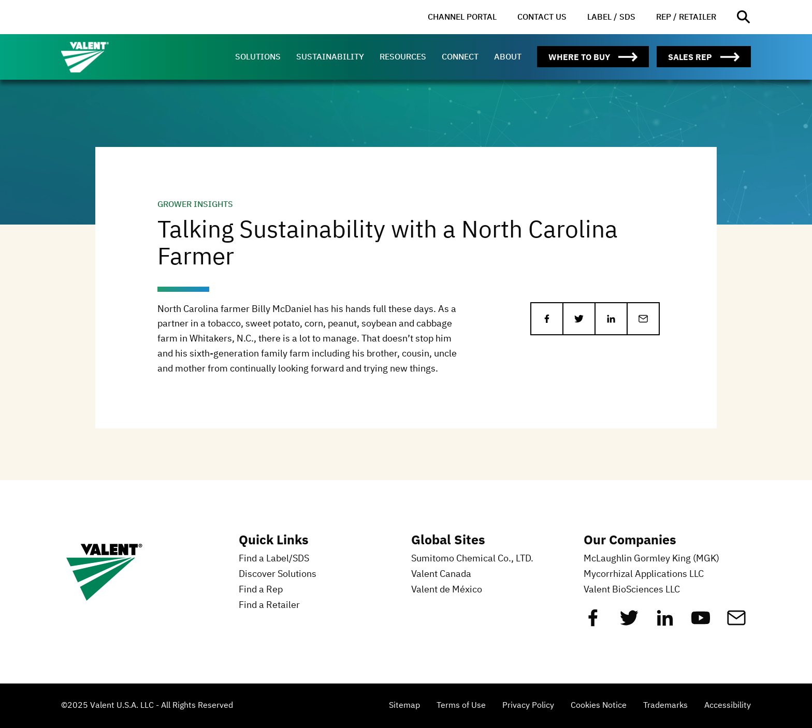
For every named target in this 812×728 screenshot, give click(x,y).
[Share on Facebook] (546, 318)
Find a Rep (261, 590)
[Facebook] (593, 622)
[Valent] (107, 56)
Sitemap (404, 706)
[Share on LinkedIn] (611, 318)
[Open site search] (744, 17)
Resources (403, 56)
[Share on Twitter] (578, 318)
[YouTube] (700, 622)
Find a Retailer (269, 605)
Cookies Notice (599, 706)
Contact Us (542, 16)
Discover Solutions (277, 574)
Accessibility (727, 706)
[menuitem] (462, 17)
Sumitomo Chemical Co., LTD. (472, 558)
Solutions (258, 56)
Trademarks (665, 706)
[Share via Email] (643, 318)
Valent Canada (441, 574)
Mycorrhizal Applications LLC (644, 574)
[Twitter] (629, 622)
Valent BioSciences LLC (632, 590)
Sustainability (330, 56)
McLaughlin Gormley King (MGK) (651, 558)
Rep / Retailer (686, 16)
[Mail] (736, 622)
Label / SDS (611, 16)
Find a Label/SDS (274, 558)
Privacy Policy (528, 706)
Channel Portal (462, 16)
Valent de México (446, 590)
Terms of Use (461, 706)
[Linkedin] (665, 622)
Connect (460, 56)
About (507, 56)
